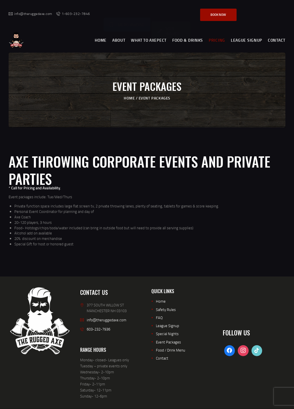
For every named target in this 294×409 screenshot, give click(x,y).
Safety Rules (166, 309)
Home (129, 97)
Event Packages (168, 342)
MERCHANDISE (127, 11)
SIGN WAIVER (168, 11)
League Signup (167, 325)
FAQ (159, 317)
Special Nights (167, 333)
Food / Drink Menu (170, 350)
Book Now (218, 14)
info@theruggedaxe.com (106, 319)
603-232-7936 (98, 329)
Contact (162, 358)
